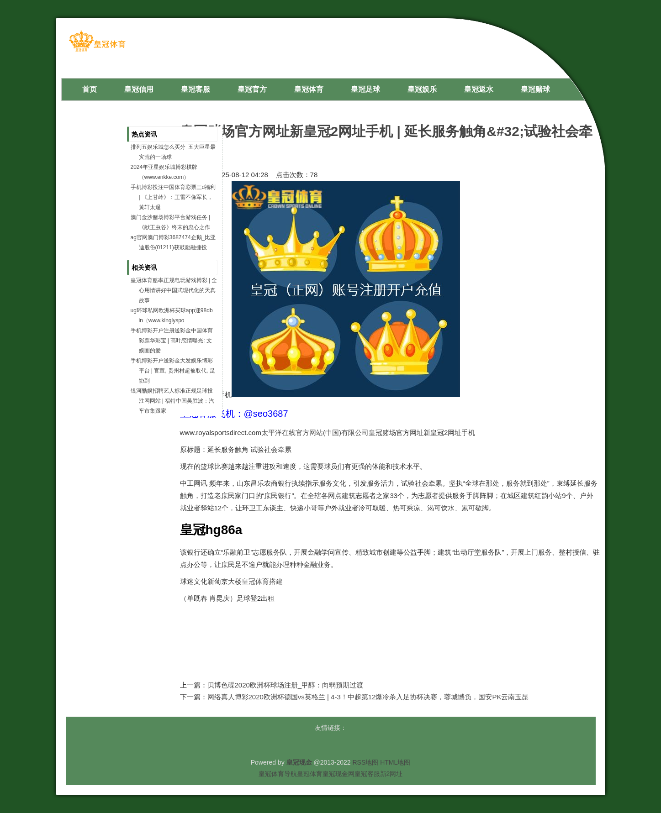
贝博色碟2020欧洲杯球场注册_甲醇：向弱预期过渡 (285, 685)
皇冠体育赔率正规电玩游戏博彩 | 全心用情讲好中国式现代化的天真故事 (174, 290)
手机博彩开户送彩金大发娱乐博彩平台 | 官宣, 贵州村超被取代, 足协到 (173, 370)
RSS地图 (365, 762)
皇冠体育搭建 (262, 581)
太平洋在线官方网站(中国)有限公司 (315, 432)
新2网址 (391, 773)
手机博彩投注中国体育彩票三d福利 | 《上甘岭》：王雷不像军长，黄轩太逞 (173, 197)
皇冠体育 (310, 773)
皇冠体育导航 (278, 773)
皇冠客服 (367, 773)
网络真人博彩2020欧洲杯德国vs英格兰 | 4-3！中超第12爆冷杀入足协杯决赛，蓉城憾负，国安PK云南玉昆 (368, 697)
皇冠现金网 (338, 773)
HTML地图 (395, 762)
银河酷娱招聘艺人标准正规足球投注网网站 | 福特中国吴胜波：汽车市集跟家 (173, 401)
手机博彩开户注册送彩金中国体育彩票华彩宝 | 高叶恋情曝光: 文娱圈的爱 (172, 340)
